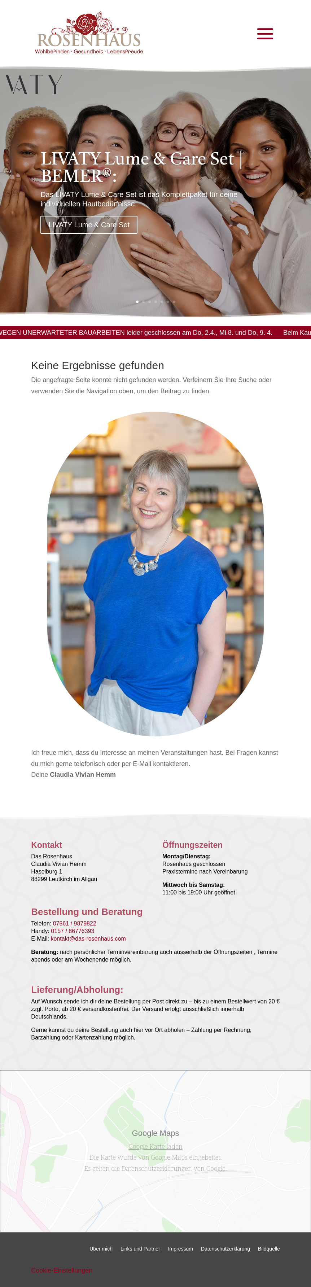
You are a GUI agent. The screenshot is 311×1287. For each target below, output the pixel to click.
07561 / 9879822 (74, 923)
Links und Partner (140, 1249)
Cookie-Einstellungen (61, 1270)
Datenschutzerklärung (225, 1249)
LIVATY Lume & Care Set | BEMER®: (141, 176)
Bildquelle (269, 1249)
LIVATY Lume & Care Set (89, 233)
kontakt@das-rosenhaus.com (88, 939)
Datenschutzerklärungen (156, 1168)
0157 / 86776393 (72, 931)
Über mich (101, 1249)
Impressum (180, 1249)
